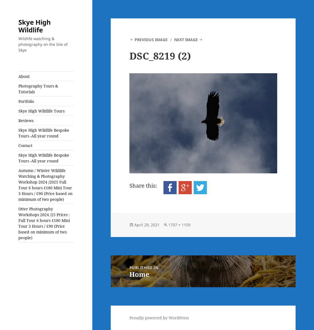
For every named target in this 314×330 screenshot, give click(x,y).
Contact (25, 145)
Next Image (186, 39)
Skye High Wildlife (34, 26)
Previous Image (151, 39)
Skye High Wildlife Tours (41, 111)
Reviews (26, 120)
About (24, 76)
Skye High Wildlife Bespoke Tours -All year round (43, 133)
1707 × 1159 (179, 224)
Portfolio (26, 101)
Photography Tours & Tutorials (38, 88)
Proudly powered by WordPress (159, 317)
